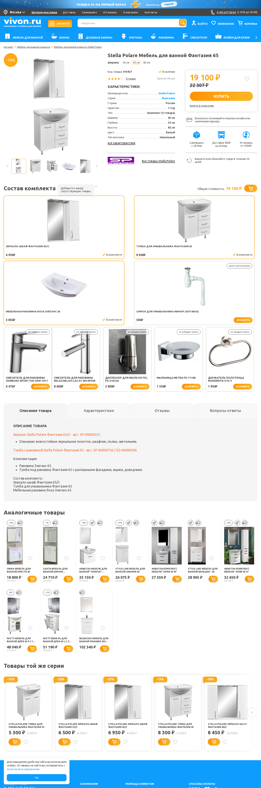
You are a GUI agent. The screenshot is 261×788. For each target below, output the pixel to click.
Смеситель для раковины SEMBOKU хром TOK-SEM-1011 (232, 248)
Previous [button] (7, 166)
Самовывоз (89, 12)
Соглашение (87, 742)
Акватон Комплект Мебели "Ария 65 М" (166, 509)
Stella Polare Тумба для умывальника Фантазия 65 (178, 666)
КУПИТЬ (221, 96)
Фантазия (168, 98)
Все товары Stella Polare (158, 160)
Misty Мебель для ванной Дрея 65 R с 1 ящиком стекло (21, 580)
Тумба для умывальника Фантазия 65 (76, 248)
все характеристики (121, 142)
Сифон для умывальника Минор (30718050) (179, 248)
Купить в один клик (202, 105)
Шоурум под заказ (44, 12)
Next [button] (96, 166)
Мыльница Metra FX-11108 (127, 316)
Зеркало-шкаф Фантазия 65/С (27, 248)
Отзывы (131, 78)
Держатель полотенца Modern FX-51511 (178, 318)
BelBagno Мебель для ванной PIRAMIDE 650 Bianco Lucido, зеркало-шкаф (93, 580)
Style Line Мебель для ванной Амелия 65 (128, 509)
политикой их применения (23, 769)
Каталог (9, 47)
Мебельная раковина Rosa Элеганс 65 (128, 248)
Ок (36, 777)
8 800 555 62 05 (20, 741)
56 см (126, 62)
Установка (110, 12)
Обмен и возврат (136, 742)
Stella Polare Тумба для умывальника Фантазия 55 (28, 666)
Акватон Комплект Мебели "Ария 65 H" (238, 509)
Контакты (151, 12)
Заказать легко (135, 747)
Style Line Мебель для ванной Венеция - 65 (201, 509)
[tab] (35, 349)
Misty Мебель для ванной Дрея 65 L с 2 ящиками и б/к (57, 580)
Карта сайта (87, 752)
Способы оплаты (136, 757)
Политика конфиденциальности (100, 747)
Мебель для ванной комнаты (35, 47)
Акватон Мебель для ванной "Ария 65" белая (92, 509)
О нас (83, 732)
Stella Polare (166, 93)
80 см (146, 62)
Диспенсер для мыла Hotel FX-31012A (78, 318)
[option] (52, 106)
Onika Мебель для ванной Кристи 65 (20, 509)
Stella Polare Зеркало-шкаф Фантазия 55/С (76, 666)
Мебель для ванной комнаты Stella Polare (83, 47)
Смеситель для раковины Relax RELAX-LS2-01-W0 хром (26, 318)
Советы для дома (137, 752)
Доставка (69, 12)
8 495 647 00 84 (20, 731)
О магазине (130, 12)
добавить (194, 255)
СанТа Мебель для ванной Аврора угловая (56, 509)
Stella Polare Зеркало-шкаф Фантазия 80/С (226, 666)
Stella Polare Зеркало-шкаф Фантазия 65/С (126, 666)
